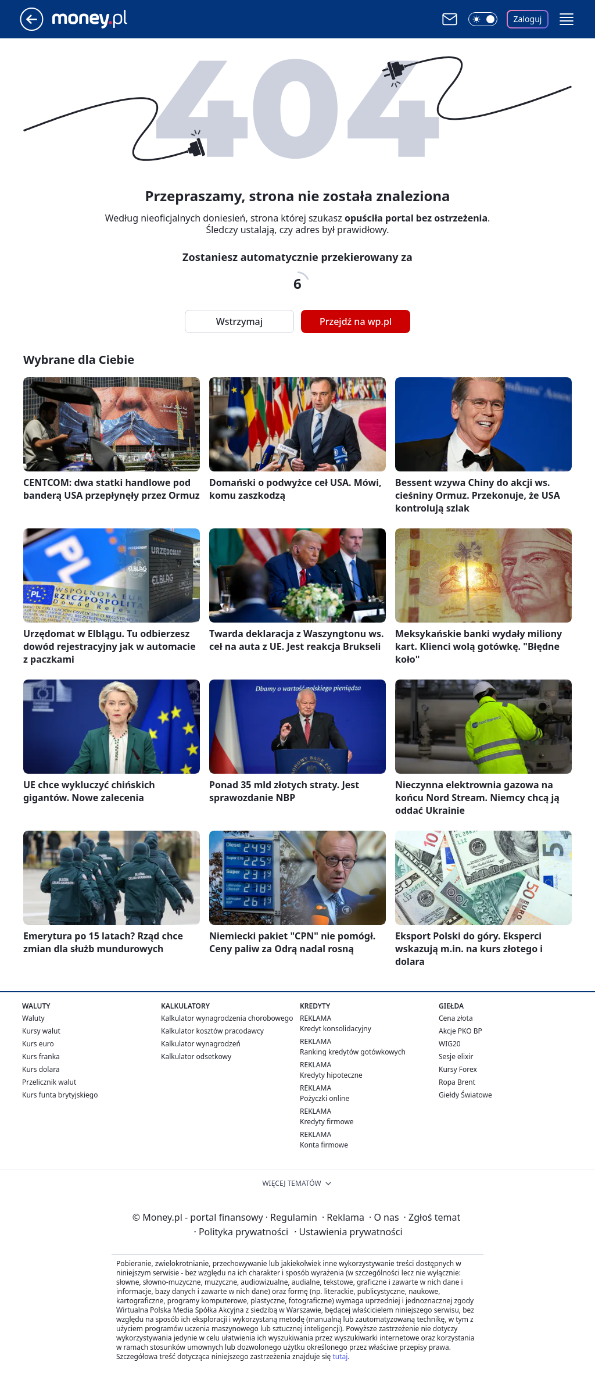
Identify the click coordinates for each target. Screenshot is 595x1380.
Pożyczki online (324, 1098)
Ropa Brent (457, 1082)
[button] (566, 19)
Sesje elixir (456, 1056)
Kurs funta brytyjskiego (60, 1095)
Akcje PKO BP (460, 1031)
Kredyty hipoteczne (331, 1075)
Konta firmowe (324, 1145)
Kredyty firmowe (327, 1122)
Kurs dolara (41, 1069)
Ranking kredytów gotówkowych (353, 1052)
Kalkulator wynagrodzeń (201, 1044)
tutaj (339, 1356)
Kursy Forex (458, 1069)
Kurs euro (38, 1044)
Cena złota (456, 1018)
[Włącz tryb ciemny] (482, 19)
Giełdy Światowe (465, 1095)
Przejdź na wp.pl (356, 321)
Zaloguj (528, 18)
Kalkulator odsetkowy (196, 1056)
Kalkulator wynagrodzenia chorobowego (227, 1018)
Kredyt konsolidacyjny (335, 1029)
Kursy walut (41, 1031)
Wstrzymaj (239, 321)
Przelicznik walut (49, 1082)
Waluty (33, 1018)
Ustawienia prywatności (348, 1231)
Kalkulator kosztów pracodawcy (212, 1031)
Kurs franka (41, 1056)
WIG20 (450, 1044)
